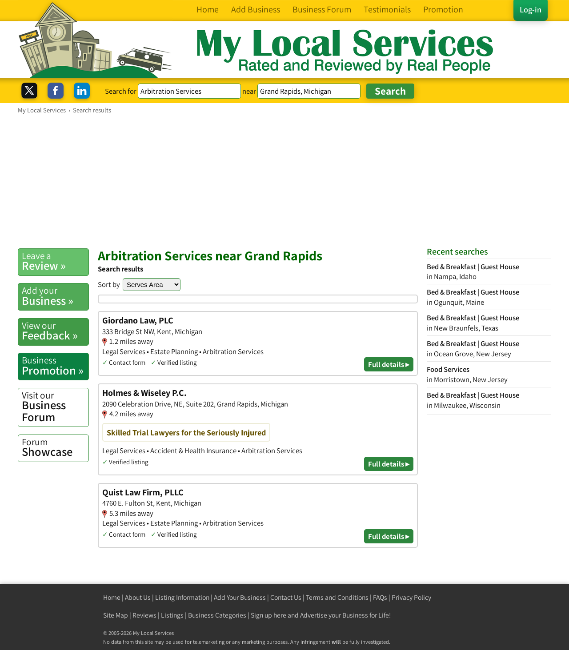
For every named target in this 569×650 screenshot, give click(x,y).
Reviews (144, 615)
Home (111, 597)
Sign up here (268, 615)
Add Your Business (240, 597)
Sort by (109, 284)
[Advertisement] (284, 181)
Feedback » (55, 331)
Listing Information (182, 597)
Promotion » (55, 366)
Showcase (55, 447)
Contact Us (285, 597)
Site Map (115, 615)
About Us (138, 597)
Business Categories (217, 615)
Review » (55, 261)
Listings (172, 615)
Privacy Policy (411, 597)
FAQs (380, 597)
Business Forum (55, 407)
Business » (55, 296)
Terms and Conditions (337, 597)
